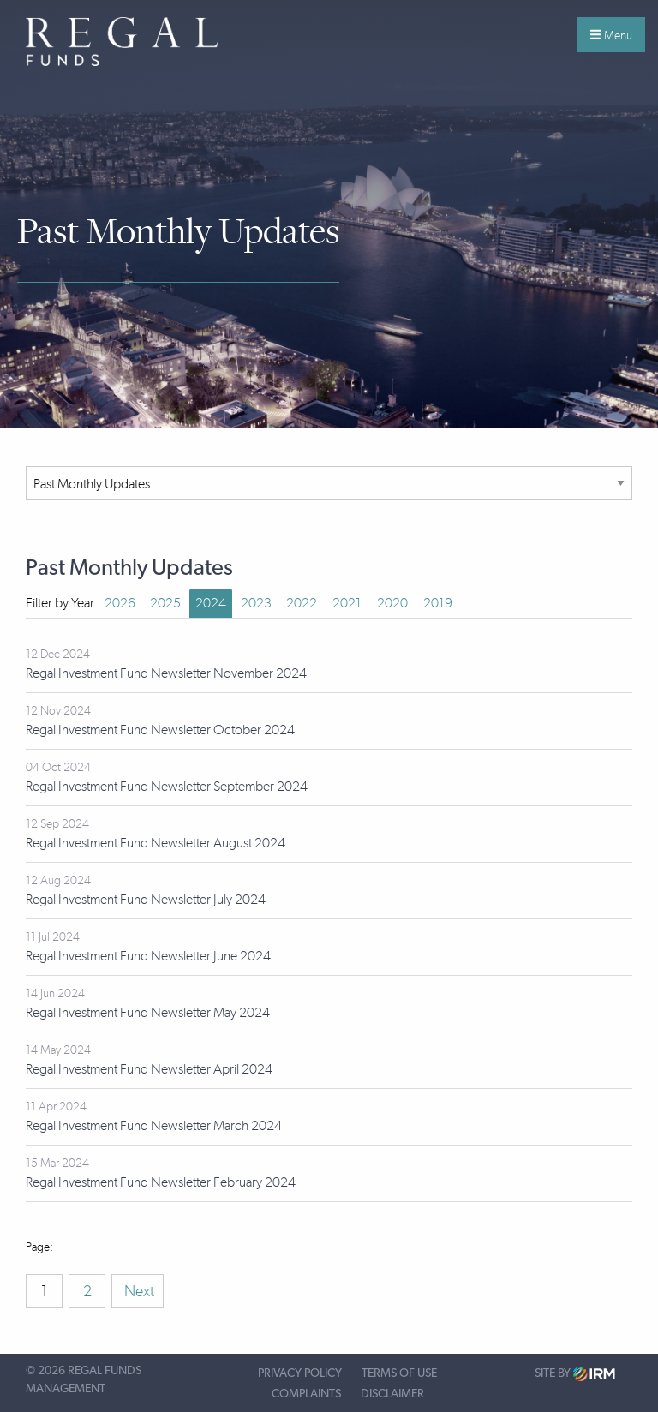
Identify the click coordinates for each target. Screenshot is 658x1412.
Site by (575, 1374)
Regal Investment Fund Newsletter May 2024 (148, 1012)
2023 (256, 603)
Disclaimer (392, 1394)
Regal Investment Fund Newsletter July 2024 (146, 899)
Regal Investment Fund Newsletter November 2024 (166, 673)
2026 (120, 603)
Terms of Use (399, 1373)
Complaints (306, 1394)
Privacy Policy (300, 1373)
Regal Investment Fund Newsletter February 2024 (161, 1182)
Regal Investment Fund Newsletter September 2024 (167, 786)
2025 (165, 603)
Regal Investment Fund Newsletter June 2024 (148, 956)
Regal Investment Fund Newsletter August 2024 (155, 843)
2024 (210, 603)
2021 (347, 603)
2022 (301, 603)
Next (137, 1291)
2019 (437, 603)
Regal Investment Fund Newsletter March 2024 (154, 1125)
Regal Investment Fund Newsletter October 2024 (160, 729)
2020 (392, 603)
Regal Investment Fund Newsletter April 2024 (149, 1069)
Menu (611, 35)
